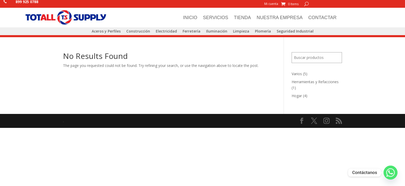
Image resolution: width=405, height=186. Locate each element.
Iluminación (216, 31)
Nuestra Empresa (280, 17)
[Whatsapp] (391, 173)
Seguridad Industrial (295, 31)
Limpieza (241, 31)
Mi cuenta (271, 4)
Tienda (242, 17)
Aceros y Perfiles (106, 31)
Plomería (263, 31)
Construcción (138, 31)
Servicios (215, 17)
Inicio (190, 17)
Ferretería (191, 31)
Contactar (322, 17)
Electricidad (166, 31)
